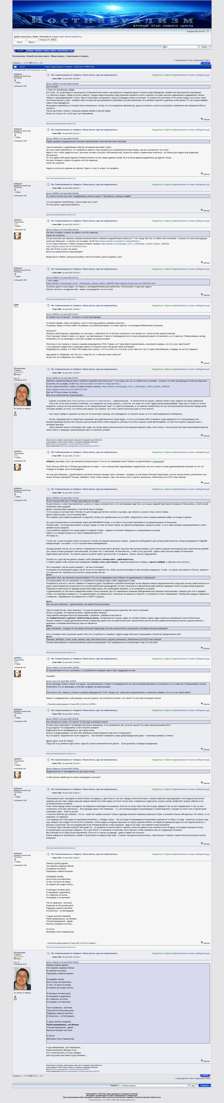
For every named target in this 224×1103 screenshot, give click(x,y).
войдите (56, 36)
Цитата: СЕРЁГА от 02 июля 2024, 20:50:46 (62, 719)
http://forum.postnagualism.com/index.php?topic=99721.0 (79, 446)
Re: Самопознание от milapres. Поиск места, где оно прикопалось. (84, 75)
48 (34, 63)
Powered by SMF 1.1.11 (97, 1100)
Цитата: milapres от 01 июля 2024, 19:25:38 (62, 667)
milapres (18, 74)
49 (36, 63)
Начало (20, 50)
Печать (206, 63)
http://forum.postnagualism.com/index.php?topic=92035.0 (69, 444)
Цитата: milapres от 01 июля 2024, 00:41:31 (62, 230)
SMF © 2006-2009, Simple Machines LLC (121, 1100)
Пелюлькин (19, 368)
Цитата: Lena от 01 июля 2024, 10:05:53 (61, 681)
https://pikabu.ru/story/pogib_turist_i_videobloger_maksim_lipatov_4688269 (135, 244)
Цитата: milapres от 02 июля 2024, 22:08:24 (62, 768)
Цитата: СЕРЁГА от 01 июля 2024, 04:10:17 (62, 278)
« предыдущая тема (182, 60)
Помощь (30, 50)
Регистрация (63, 50)
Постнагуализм (18, 56)
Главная (205, 1085)
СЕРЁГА (18, 220)
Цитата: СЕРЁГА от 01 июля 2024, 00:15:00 (62, 138)
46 (28, 63)
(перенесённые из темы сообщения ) (191, 75)
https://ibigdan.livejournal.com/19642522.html (66, 246)
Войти (53, 50)
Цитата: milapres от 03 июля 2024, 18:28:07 (62, 962)
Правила (38, 50)
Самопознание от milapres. (77, 56)
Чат (71, 50)
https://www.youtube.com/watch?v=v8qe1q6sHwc (117, 241)
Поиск (46, 50)
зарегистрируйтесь (73, 36)
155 (41, 63)
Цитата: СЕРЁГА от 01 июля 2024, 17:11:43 (62, 498)
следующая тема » (202, 60)
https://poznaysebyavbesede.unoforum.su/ (60, 123)
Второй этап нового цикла (38, 56)
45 (25, 63)
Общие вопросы (58, 56)
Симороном (157, 461)
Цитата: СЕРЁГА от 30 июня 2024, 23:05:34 (62, 84)
